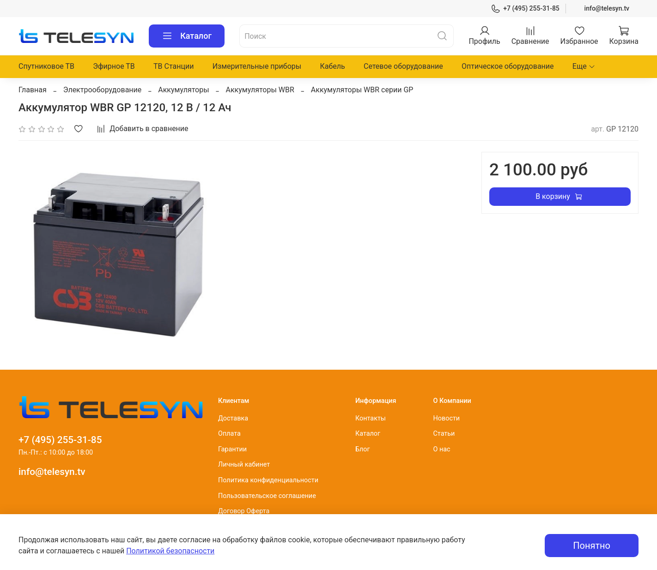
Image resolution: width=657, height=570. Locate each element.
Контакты (370, 418)
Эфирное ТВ (114, 66)
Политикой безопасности (170, 550)
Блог (362, 449)
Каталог (187, 36)
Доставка (233, 418)
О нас (441, 449)
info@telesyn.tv (606, 8)
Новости (446, 418)
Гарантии (232, 449)
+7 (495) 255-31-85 (525, 8)
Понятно (591, 545)
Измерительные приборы (257, 66)
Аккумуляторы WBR (260, 89)
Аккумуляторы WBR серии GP (362, 89)
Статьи (444, 434)
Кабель (332, 66)
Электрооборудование (102, 89)
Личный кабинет (244, 464)
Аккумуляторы (183, 89)
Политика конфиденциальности (268, 480)
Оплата (229, 434)
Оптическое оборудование (508, 66)
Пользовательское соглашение (267, 496)
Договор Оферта (243, 511)
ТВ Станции (173, 66)
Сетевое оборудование (403, 66)
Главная (32, 89)
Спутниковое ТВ (46, 66)
